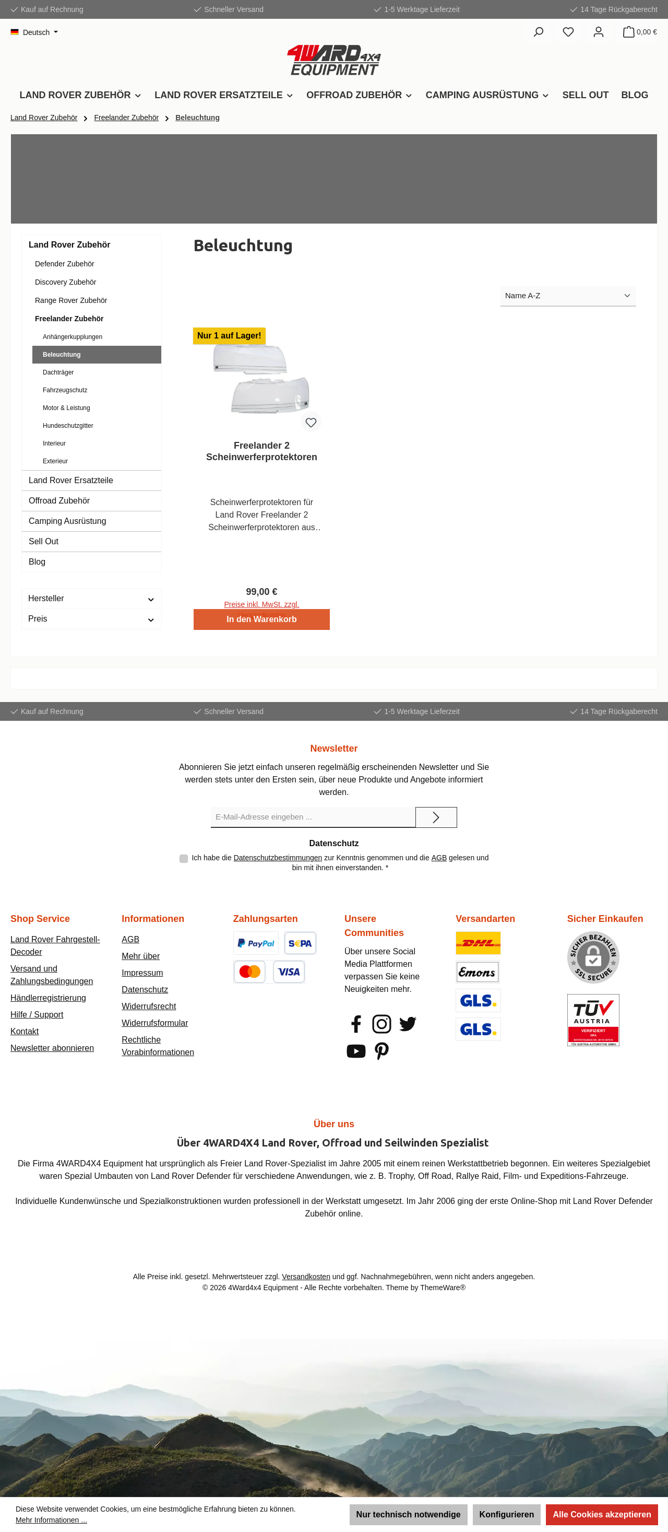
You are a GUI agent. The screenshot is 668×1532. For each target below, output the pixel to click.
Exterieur (55, 461)
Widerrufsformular (155, 1023)
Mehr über (141, 956)
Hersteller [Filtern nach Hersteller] (91, 598)
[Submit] (436, 817)
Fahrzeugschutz (65, 390)
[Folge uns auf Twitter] (408, 1024)
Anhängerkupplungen (72, 337)
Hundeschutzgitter (68, 425)
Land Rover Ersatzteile (71, 480)
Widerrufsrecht (149, 1006)
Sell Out (43, 541)
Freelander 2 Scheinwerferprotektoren (261, 451)
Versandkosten (306, 1276)
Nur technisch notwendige (408, 1514)
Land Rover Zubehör (69, 244)
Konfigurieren (507, 1514)
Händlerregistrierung (48, 997)
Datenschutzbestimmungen (278, 857)
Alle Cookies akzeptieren (602, 1514)
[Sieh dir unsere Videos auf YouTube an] (356, 1051)
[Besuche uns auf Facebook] (356, 1024)
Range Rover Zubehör (71, 300)
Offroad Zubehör (59, 500)
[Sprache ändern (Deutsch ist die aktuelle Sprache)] (34, 32)
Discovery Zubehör (66, 282)
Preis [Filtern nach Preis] (91, 618)
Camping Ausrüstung (67, 521)
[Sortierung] (568, 296)
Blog (37, 561)
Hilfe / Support (36, 1014)
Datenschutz (145, 989)
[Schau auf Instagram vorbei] (381, 1024)
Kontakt (24, 1031)
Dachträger (58, 372)
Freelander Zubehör (69, 318)
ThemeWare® (443, 1287)
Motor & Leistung (66, 408)
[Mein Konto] (598, 31)
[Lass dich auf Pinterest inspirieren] (381, 1051)
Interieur (54, 443)
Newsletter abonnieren (52, 1048)
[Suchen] (538, 31)
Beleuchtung (62, 354)
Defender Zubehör (64, 264)
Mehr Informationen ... (51, 1520)
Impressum (142, 972)
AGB (439, 857)
